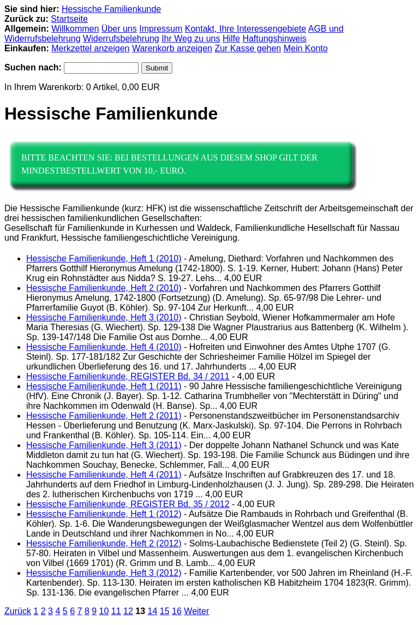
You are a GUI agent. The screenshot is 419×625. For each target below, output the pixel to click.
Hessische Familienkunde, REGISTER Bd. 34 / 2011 (128, 376)
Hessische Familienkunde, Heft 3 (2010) (104, 317)
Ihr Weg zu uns (190, 38)
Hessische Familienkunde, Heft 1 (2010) (104, 258)
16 (177, 611)
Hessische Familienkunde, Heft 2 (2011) (104, 415)
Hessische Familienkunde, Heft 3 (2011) (104, 445)
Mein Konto (306, 48)
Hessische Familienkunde (111, 9)
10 (104, 611)
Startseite (69, 18)
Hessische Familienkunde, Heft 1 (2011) (104, 386)
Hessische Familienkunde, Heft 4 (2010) (104, 347)
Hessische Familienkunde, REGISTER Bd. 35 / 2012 (128, 504)
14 (153, 611)
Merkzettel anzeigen (90, 48)
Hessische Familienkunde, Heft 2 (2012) (104, 543)
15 (165, 611)
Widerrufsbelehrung (121, 38)
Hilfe (231, 38)
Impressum (160, 28)
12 (128, 611)
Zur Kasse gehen (247, 48)
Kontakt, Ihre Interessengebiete (245, 28)
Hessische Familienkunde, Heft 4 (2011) (104, 474)
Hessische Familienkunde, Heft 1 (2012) (104, 514)
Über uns (119, 28)
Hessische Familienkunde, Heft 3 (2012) (104, 573)
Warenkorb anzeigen (172, 48)
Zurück (17, 611)
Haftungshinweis (274, 38)
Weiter (196, 611)
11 (116, 611)
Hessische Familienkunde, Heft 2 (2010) (104, 288)
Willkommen (75, 28)
